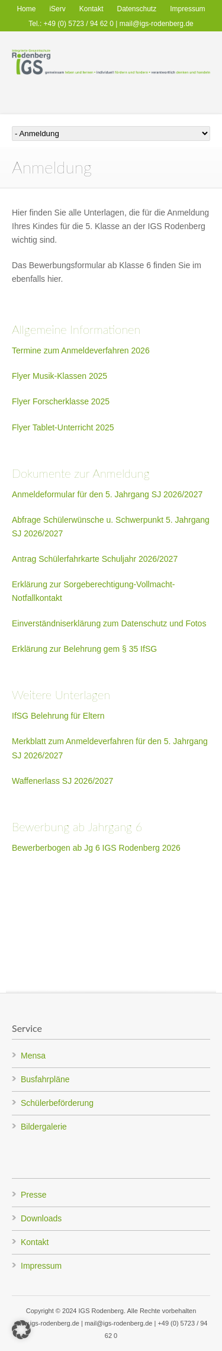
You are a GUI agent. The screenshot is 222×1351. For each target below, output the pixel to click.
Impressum (187, 9)
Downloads (41, 1218)
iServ (57, 9)
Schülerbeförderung (57, 1103)
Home (26, 9)
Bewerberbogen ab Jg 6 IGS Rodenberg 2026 (96, 848)
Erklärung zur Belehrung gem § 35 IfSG (84, 649)
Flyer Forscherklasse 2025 (61, 401)
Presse (34, 1194)
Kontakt (91, 9)
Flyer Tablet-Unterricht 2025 (63, 427)
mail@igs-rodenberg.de (157, 24)
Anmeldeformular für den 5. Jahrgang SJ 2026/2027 (107, 494)
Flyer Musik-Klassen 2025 (59, 376)
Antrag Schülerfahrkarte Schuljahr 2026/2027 (95, 559)
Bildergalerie (44, 1126)
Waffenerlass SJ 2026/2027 (62, 781)
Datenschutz (137, 9)
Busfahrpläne (45, 1079)
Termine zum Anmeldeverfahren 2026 (81, 350)
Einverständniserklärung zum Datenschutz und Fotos (109, 623)
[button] (21, 1329)
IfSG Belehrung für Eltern (58, 715)
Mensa (33, 1055)
